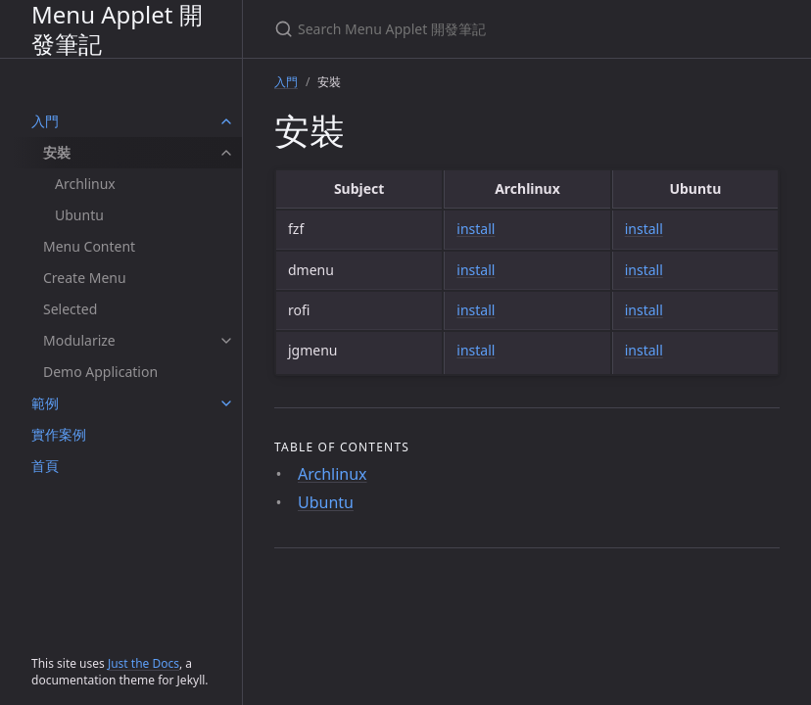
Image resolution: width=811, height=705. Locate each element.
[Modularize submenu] (226, 340)
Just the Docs (143, 663)
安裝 (57, 152)
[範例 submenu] (226, 403)
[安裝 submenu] (226, 152)
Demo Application (100, 371)
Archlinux (85, 183)
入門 (45, 121)
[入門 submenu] (226, 121)
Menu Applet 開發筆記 (117, 29)
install (475, 228)
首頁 (45, 465)
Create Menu (84, 277)
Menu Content (89, 246)
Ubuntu (79, 215)
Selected (70, 309)
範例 (45, 403)
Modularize (79, 340)
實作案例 (58, 434)
